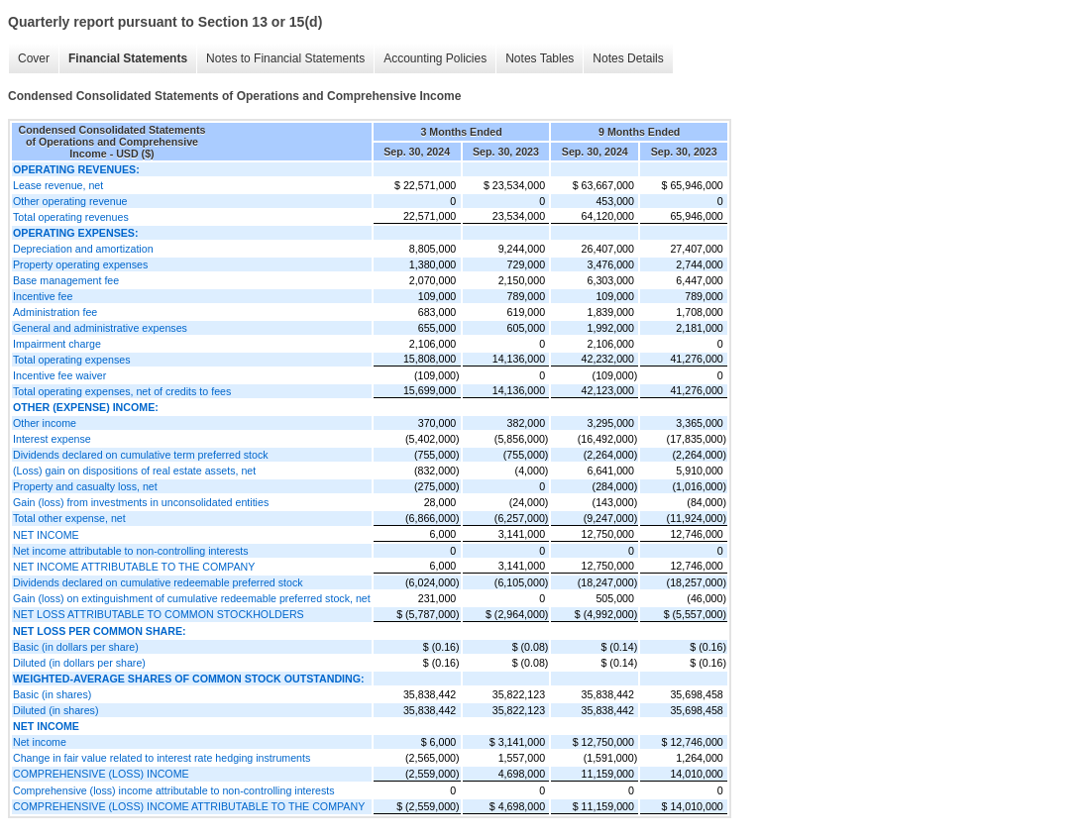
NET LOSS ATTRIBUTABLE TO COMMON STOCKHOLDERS (158, 614)
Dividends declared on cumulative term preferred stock (141, 455)
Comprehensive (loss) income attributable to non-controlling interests (174, 790)
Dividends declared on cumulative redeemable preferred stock (158, 582)
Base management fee (66, 280)
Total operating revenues (71, 217)
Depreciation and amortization (83, 249)
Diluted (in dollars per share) (79, 663)
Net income (39, 742)
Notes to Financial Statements (285, 58)
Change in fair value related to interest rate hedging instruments (161, 758)
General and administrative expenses (100, 328)
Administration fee (55, 312)
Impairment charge (57, 344)
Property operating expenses (80, 264)
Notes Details (628, 58)
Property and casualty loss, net (85, 486)
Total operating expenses (71, 360)
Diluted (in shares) (55, 710)
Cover (34, 58)
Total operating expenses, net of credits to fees (122, 391)
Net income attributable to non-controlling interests (131, 551)
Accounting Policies (435, 58)
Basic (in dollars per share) (76, 647)
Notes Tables (539, 58)
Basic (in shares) (52, 694)
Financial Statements (127, 58)
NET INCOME (46, 535)
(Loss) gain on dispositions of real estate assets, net (134, 470)
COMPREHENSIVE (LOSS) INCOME (101, 774)
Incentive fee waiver (59, 375)
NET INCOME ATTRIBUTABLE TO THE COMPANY (134, 567)
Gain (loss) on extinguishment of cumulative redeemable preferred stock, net (192, 598)
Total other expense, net (69, 518)
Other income (44, 423)
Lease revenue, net (58, 185)
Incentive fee (42, 296)
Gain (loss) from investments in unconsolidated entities (141, 502)
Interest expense (52, 439)
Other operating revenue (70, 201)
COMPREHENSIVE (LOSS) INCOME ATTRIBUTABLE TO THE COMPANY (189, 806)
